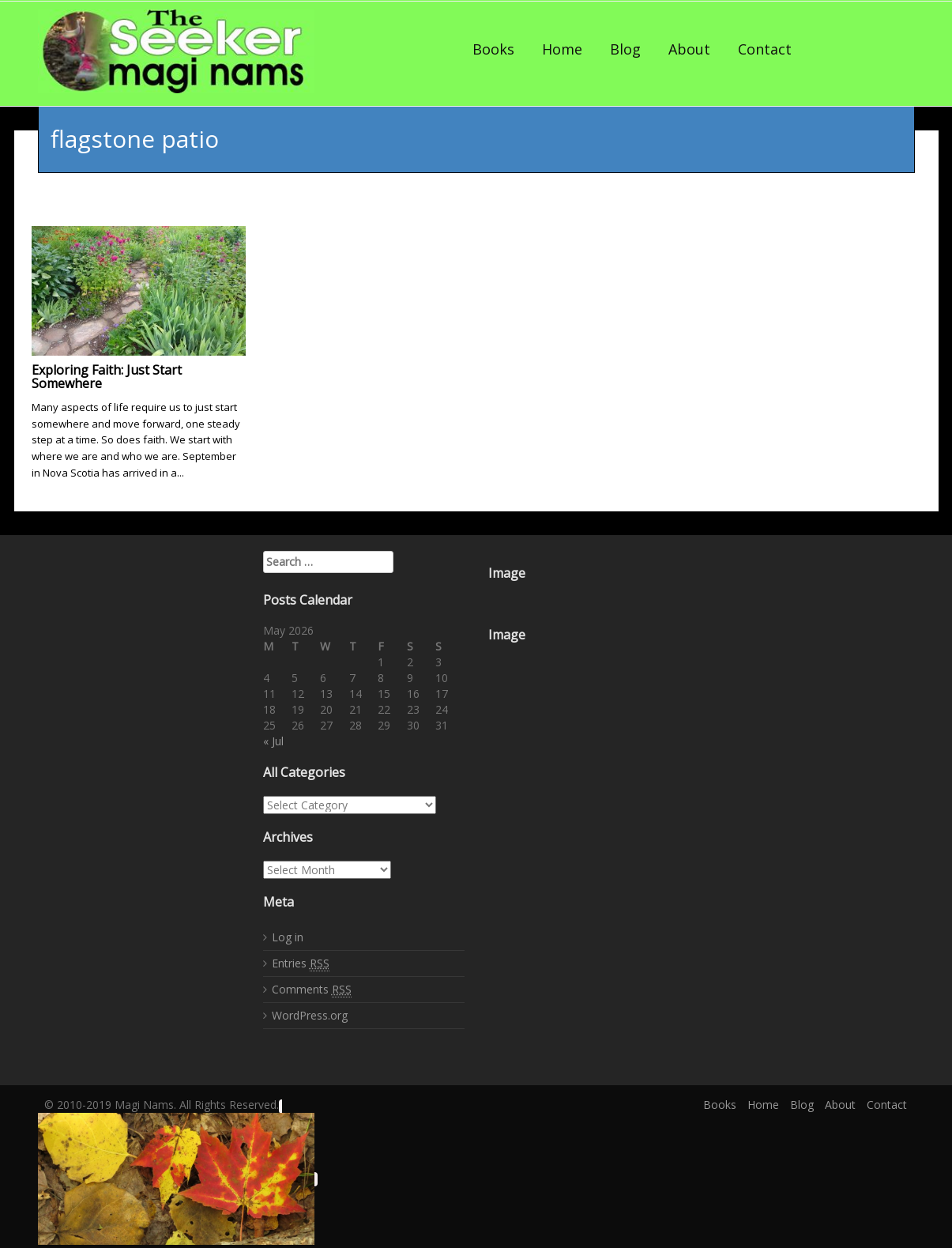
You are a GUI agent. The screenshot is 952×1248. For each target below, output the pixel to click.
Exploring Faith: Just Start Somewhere (107, 377)
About (689, 49)
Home (562, 49)
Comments (312, 989)
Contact (765, 49)
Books (493, 49)
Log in (287, 936)
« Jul (273, 740)
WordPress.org (310, 1015)
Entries (300, 963)
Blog (625, 49)
